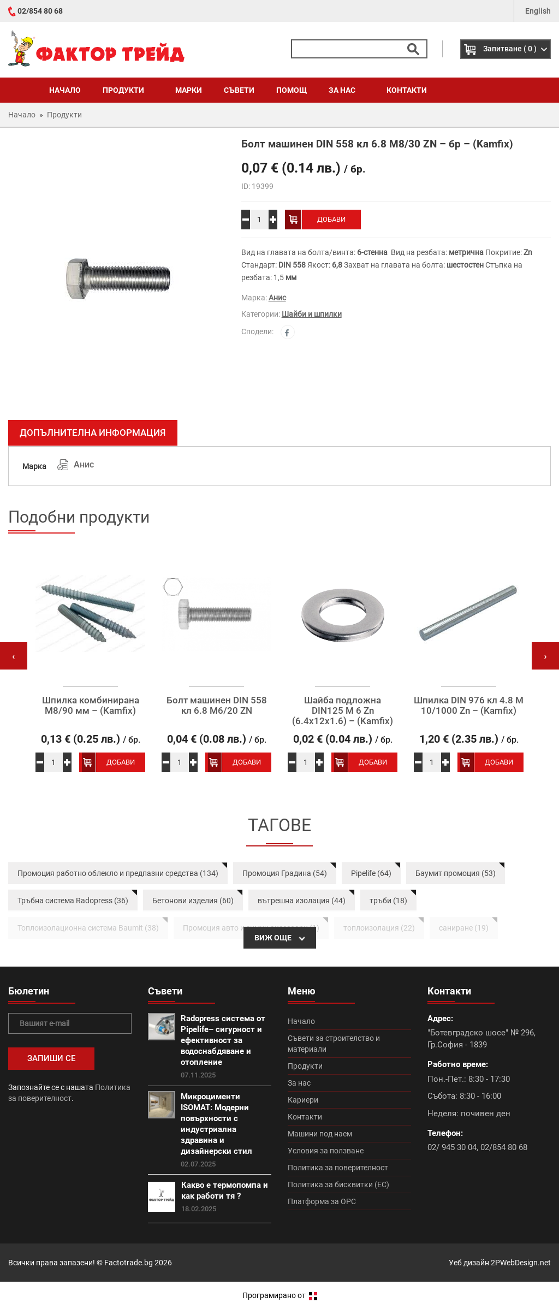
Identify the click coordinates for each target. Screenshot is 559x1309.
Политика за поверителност (338, 1167)
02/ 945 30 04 (452, 1147)
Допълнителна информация (93, 432)
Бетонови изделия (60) (193, 900)
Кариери (303, 1099)
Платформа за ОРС (322, 1201)
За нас (347, 90)
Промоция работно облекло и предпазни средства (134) (117, 873)
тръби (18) (388, 900)
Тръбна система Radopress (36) (72, 900)
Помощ (291, 90)
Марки (188, 90)
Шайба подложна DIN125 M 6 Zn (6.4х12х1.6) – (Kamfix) (342, 710)
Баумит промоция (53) (455, 873)
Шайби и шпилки (312, 314)
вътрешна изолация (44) (302, 900)
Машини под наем (320, 1133)
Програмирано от (279, 1295)
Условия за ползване (326, 1150)
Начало (65, 90)
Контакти (406, 90)
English (538, 11)
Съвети (239, 90)
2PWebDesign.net (521, 1262)
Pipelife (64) (371, 873)
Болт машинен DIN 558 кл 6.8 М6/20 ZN (216, 705)
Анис (277, 297)
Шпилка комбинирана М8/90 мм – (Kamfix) (90, 705)
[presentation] (13, 656)
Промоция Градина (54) (284, 873)
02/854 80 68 (40, 11)
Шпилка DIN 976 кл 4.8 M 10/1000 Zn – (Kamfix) (469, 705)
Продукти (128, 90)
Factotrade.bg (128, 1262)
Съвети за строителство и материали (334, 1043)
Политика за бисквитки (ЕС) (338, 1184)
